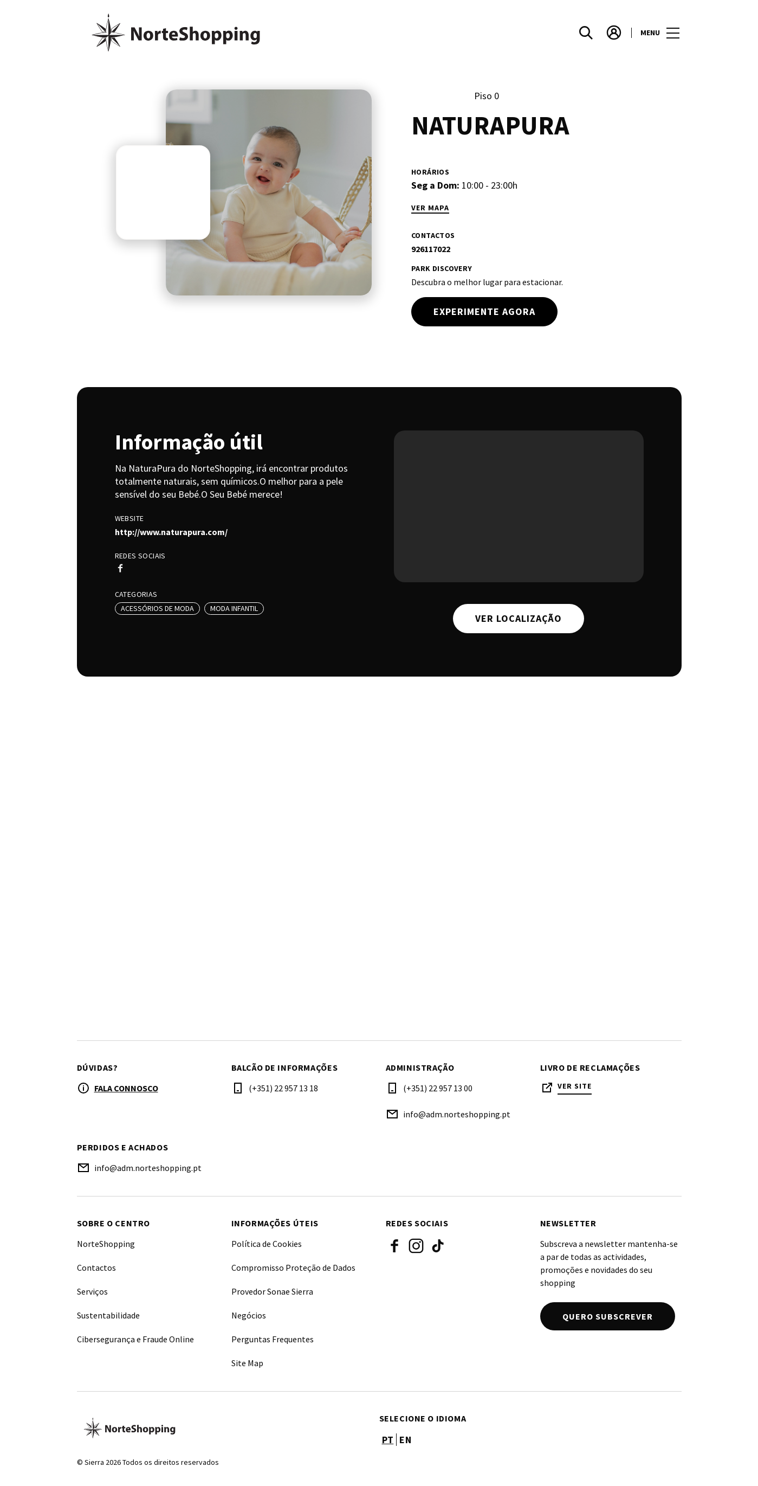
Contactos (96, 1267)
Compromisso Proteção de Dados (293, 1267)
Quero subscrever (607, 1316)
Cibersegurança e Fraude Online (135, 1339)
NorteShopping (106, 1243)
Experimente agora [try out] (484, 311)
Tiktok (437, 1246)
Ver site (575, 1086)
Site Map (247, 1363)
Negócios (248, 1315)
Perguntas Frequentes (272, 1339)
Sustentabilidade (108, 1315)
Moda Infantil (234, 608)
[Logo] (221, 1428)
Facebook (394, 1246)
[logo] (229, 32)
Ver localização (518, 618)
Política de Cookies (266, 1243)
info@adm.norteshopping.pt (456, 1114)
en (405, 1439)
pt (388, 1439)
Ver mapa (430, 208)
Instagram (416, 1246)
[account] (614, 32)
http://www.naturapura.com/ (171, 531)
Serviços (92, 1291)
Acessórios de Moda (157, 608)
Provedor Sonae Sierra (272, 1291)
